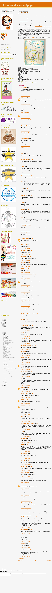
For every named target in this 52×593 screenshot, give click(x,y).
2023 (3, 320)
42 (27, 364)
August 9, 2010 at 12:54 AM (25, 157)
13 (31, 175)
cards (24, 82)
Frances (23, 460)
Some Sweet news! (6, 352)
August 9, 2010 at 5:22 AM (25, 248)
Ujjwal (22, 181)
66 (27, 535)
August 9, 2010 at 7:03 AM (25, 292)
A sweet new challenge (6, 373)
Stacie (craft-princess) (26, 345)
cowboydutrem (24, 114)
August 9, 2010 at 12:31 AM (25, 118)
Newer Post (20, 560)
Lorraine (23, 307)
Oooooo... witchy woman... (7, 354)
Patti (22, 279)
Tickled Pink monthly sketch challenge (9, 367)
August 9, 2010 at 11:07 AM (25, 343)
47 (27, 399)
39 (35, 345)
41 (28, 357)
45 (28, 387)
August (4, 339)
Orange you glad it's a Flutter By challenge (9, 368)
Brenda (22, 357)
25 (30, 256)
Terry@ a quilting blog (26, 286)
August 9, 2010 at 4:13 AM (25, 236)
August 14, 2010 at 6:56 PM (25, 541)
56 (31, 466)
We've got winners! (6, 375)
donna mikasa (24, 371)
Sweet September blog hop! (7, 340)
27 (28, 268)
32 (27, 301)
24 (31, 250)
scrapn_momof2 (24, 325)
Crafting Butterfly (25, 138)
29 (26, 279)
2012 (3, 332)
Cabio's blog (33, 37)
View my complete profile (5, 44)
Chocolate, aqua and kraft (7, 372)
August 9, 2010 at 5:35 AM (25, 260)
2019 (3, 324)
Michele (23, 416)
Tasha (22, 202)
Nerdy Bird (4, 356)
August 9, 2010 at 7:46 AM (25, 306)
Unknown (23, 97)
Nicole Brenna (24, 529)
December (5, 335)
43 (31, 371)
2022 (3, 321)
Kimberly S (23, 262)
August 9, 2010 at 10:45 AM (25, 336)
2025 (3, 318)
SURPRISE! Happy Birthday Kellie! (8, 371)
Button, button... (5, 365)
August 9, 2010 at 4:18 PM (25, 385)
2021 (3, 322)
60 (27, 489)
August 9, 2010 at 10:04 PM (25, 429)
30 (35, 286)
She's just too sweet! (6, 343)
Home (35, 560)
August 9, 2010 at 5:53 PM (25, 397)
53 (27, 444)
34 (38, 313)
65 (31, 529)
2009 (3, 385)
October (4, 337)
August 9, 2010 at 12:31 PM (25, 349)
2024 (3, 319)
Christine (23, 338)
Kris (33, 16)
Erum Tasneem (24, 175)
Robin (22, 489)
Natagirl (23, 543)
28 (35, 274)
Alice (22, 399)
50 (37, 423)
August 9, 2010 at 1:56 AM (25, 186)
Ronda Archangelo (25, 472)
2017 (3, 326)
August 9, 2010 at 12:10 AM (25, 104)
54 (31, 453)
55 (28, 460)
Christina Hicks (24, 502)
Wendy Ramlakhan (25, 478)
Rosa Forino (24, 244)
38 (29, 338)
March (4, 382)
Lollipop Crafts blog (24, 21)
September (5, 338)
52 (30, 438)
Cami (22, 153)
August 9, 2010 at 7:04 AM (25, 300)
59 (25, 484)
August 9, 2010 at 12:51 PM (25, 362)
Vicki (22, 301)
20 (30, 225)
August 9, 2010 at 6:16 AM (25, 272)
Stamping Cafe (24, 466)
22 (32, 238)
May (4, 380)
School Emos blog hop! (6, 359)
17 (27, 202)
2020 (3, 323)
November (5, 336)
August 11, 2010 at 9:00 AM (25, 482)
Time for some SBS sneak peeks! (8, 361)
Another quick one (5, 349)
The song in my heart (6, 344)
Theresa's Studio (25, 238)
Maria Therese (24, 195)
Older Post (49, 560)
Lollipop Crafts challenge (34, 82)
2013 (3, 331)
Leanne (22, 166)
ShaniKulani (24, 438)
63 (27, 509)
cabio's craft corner (25, 105)
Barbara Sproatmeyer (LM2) (27, 423)
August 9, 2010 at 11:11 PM (25, 436)
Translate (9, 11)
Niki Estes (23, 351)
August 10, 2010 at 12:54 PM (26, 464)
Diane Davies (24, 256)
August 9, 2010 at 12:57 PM (25, 369)
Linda (22, 188)
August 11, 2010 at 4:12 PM (25, 488)
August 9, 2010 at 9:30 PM (25, 414)
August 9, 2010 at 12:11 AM (25, 112)
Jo (21, 484)
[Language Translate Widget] (7, 10)
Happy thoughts (5, 364)
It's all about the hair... (6, 346)
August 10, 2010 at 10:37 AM (26, 458)
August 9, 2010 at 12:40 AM (25, 146)
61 (26, 496)
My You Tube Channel (5, 49)
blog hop (21, 82)
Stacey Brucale (24, 250)
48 (29, 405)
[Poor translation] (5, 572)
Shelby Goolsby (24, 125)
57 (33, 472)
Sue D (22, 364)
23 (30, 244)
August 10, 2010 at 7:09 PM (25, 470)
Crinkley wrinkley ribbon (6, 348)
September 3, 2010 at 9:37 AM (26, 556)
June (4, 379)
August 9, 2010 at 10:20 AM (25, 330)
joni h (22, 431)
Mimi (22, 509)
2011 (3, 333)
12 (28, 166)
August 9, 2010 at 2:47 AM (25, 207)
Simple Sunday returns (6, 351)
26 (29, 262)
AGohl (22, 319)
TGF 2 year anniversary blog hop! (8, 376)
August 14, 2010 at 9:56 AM (25, 527)
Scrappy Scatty (24, 453)
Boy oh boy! (4, 353)
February (4, 383)
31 (29, 293)
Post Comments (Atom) (27, 562)
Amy (8, 34)
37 (27, 332)
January (4, 384)
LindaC (22, 268)
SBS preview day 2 (6, 360)
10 (27, 153)
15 (27, 188)
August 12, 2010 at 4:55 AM (25, 495)
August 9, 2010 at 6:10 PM (25, 403)
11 (32, 159)
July (4, 378)
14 (27, 181)
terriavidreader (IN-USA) (26, 274)
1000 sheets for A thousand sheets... (8, 369)
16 (31, 195)
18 (28, 209)
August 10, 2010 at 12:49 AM (26, 442)
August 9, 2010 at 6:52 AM (25, 278)
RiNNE (22, 444)
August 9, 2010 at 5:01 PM (25, 391)
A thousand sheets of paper (18, 5)
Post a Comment (21, 558)
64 (36, 516)
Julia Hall (23, 147)
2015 (3, 328)
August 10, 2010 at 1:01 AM (25, 451)
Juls (22, 496)
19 (26, 217)
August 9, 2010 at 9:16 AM (25, 323)
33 (28, 307)
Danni (22, 332)
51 (27, 431)
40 (29, 351)
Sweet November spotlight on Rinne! (8, 342)
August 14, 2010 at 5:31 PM (25, 533)
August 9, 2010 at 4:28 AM (25, 242)
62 (31, 502)
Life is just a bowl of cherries (7, 347)
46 (32, 393)
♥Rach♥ (23, 209)
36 (32, 325)
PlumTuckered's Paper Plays (27, 313)
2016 (3, 327)
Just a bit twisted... (6, 341)
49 (28, 416)
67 (28, 543)
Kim (49, 15)
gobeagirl (23, 293)
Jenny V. (23, 132)
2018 (3, 325)
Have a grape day (5, 355)
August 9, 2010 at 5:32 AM (25, 254)
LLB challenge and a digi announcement (9, 370)
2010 (3, 334)
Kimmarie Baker (24, 393)
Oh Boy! (4, 345)
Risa (22, 378)
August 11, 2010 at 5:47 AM (25, 476)
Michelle (23, 387)
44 (26, 378)
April (4, 381)
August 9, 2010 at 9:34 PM (25, 421)
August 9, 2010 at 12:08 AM (25, 96)
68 (30, 549)
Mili (22, 232)
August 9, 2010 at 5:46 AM (25, 266)
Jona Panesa (24, 119)
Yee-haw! (4, 350)
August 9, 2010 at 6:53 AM (25, 285)
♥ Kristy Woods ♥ (25, 159)
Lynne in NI (23, 225)
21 (26, 232)
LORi (22, 535)
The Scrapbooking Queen (27, 516)
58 (33, 478)
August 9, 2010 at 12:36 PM (25, 355)
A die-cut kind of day (6, 363)
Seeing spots (5, 362)
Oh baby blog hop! (6, 366)
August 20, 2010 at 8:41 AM (25, 547)
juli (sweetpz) (24, 87)
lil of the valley (28, 82)
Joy (22, 217)
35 (27, 319)
